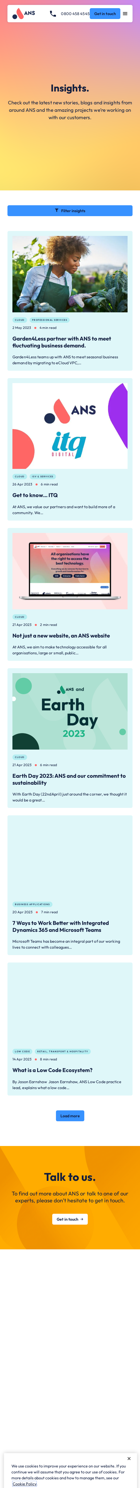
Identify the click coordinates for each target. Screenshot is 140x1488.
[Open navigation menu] (125, 13)
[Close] (129, 1472)
